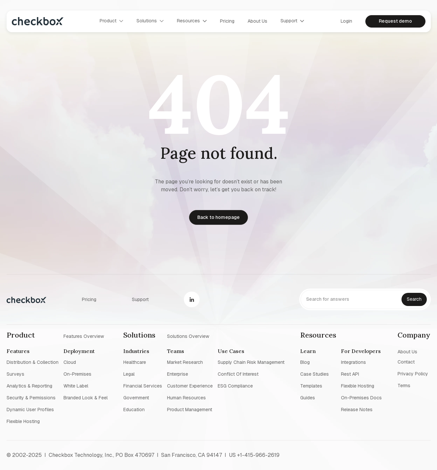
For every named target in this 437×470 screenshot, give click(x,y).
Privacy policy (413, 373)
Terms (404, 385)
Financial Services (142, 386)
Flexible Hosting (23, 421)
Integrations (353, 362)
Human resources (186, 397)
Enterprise (177, 374)
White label (75, 386)
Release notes (357, 409)
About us (257, 21)
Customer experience (190, 386)
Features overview (83, 336)
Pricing (227, 21)
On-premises (77, 374)
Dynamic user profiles (30, 409)
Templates (311, 386)
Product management (189, 409)
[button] (111, 21)
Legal (128, 374)
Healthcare (134, 362)
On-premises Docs (361, 397)
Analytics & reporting (29, 386)
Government (136, 397)
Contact (406, 362)
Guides (307, 397)
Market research (185, 362)
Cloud (69, 362)
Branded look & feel (85, 397)
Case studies (314, 374)
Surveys (15, 374)
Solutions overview (188, 336)
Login (346, 21)
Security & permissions (31, 397)
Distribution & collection (33, 362)
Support (140, 299)
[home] (37, 21)
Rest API (350, 374)
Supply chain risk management (251, 362)
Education (134, 409)
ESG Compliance (235, 386)
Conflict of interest (238, 374)
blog (305, 362)
